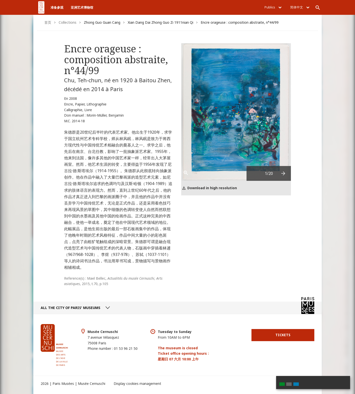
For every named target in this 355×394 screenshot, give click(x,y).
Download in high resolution (212, 188)
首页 (47, 22)
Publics (273, 7)
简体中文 (299, 7)
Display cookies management (137, 383)
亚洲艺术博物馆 (82, 7)
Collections (67, 22)
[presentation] (283, 173)
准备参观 (57, 7)
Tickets (282, 334)
